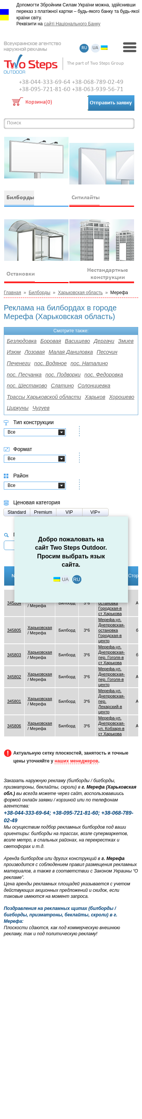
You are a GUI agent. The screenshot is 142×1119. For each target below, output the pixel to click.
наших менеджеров (76, 761)
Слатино (62, 386)
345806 (14, 726)
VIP (69, 512)
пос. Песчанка (24, 375)
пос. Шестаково (27, 386)
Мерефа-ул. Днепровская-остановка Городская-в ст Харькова (111, 603)
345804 (14, 603)
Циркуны (17, 408)
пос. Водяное (50, 363)
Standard (17, 512)
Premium (43, 512)
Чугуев (40, 408)
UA (95, 48)
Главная (12, 292)
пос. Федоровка (103, 375)
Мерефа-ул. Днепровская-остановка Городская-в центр (111, 630)
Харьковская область (80, 292)
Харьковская (40, 627)
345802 (14, 676)
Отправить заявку (111, 103)
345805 (14, 630)
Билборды (39, 292)
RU (84, 48)
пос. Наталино (89, 363)
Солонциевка (94, 386)
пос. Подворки (63, 375)
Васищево (77, 341)
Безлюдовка (22, 341)
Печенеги (18, 363)
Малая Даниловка (70, 352)
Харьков (95, 397)
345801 (14, 701)
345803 (14, 654)
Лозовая (35, 352)
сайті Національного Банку (72, 23)
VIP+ (95, 512)
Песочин (107, 352)
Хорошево (121, 397)
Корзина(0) (38, 102)
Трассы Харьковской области (44, 397)
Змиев (126, 341)
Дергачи (104, 341)
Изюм (14, 352)
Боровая (51, 341)
